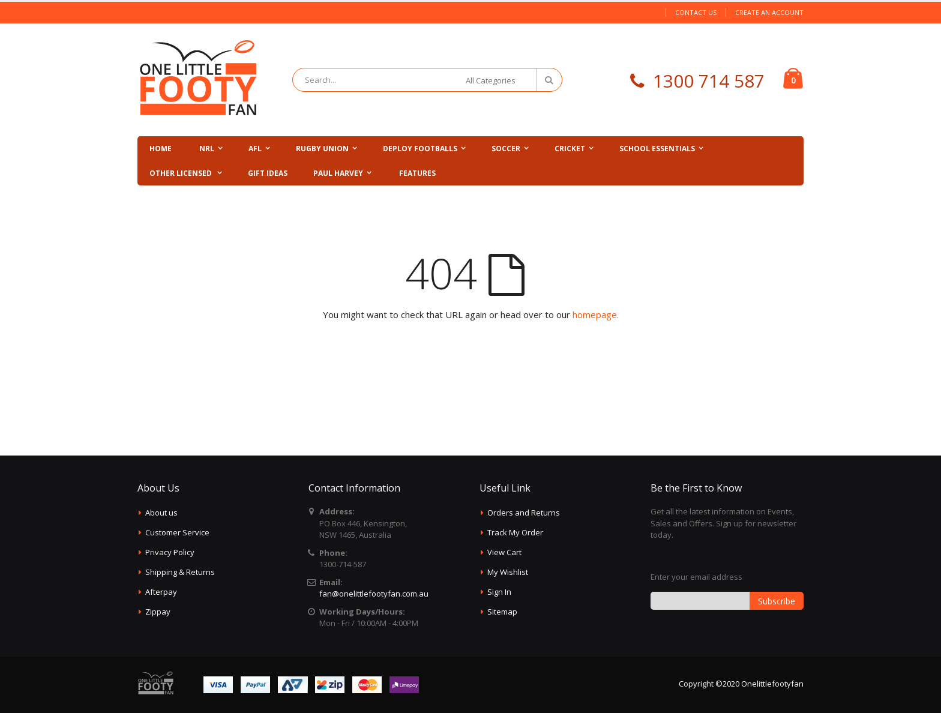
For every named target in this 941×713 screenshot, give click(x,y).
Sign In (499, 591)
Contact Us (696, 12)
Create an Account (769, 12)
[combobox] (427, 80)
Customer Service (177, 532)
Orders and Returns (523, 512)
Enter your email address (696, 576)
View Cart (504, 552)
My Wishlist (507, 572)
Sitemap (502, 611)
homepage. (596, 314)
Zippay (157, 611)
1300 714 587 (709, 80)
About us (161, 512)
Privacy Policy (169, 552)
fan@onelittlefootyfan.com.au (373, 593)
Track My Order (515, 532)
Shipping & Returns (180, 572)
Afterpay (161, 591)
